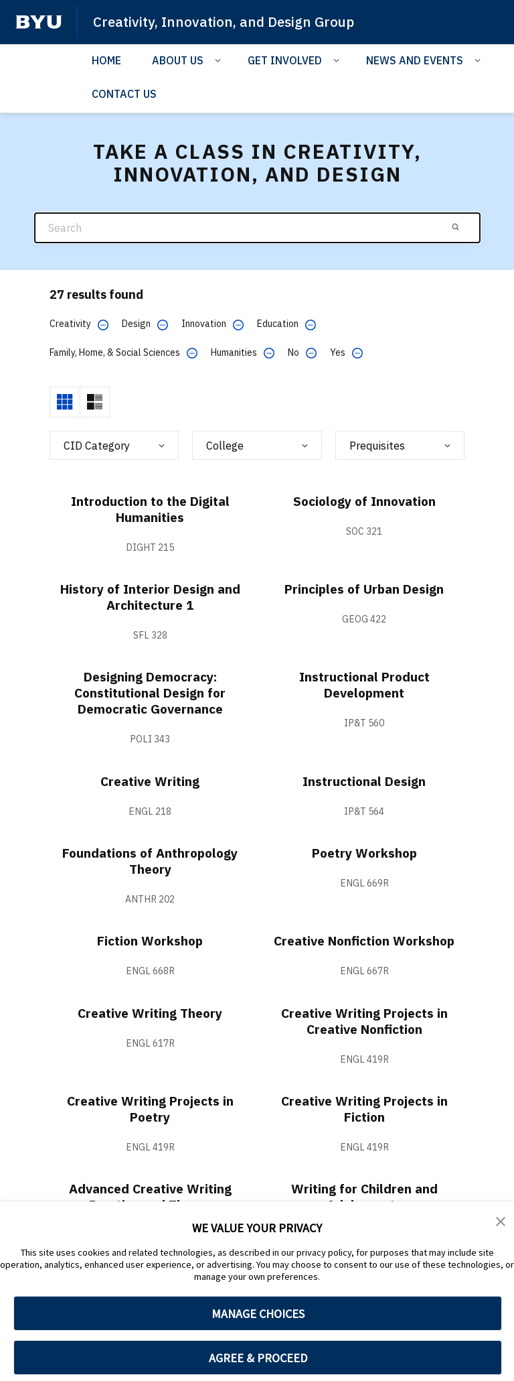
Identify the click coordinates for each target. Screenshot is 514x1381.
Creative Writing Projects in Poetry (150, 1109)
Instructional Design (364, 781)
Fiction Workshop (149, 940)
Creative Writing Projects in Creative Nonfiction (364, 1021)
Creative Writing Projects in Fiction (364, 1109)
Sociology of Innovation (364, 501)
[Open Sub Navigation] (220, 59)
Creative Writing (150, 781)
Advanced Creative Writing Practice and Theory (150, 1196)
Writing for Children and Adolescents (364, 1196)
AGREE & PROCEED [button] (258, 1358)
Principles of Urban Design (364, 589)
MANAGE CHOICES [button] (258, 1313)
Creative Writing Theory (150, 1013)
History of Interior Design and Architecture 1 (150, 597)
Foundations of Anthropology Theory (150, 861)
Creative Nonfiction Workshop (364, 940)
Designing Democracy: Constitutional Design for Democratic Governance (150, 692)
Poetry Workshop (364, 853)
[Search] (257, 227)
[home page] (38, 22)
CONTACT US (124, 94)
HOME (106, 59)
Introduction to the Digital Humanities (150, 509)
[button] (500, 1221)
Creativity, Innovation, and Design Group (226, 21)
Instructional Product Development (364, 684)
